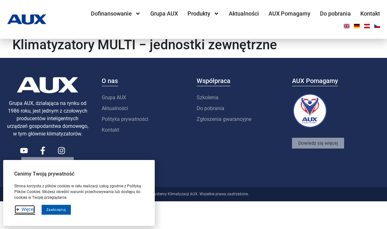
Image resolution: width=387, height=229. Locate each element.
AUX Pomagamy (289, 13)
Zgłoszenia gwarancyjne (224, 124)
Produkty (203, 14)
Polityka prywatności (125, 124)
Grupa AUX (164, 13)
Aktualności (244, 13)
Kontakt (370, 13)
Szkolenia (208, 102)
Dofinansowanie (116, 14)
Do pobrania (335, 13)
